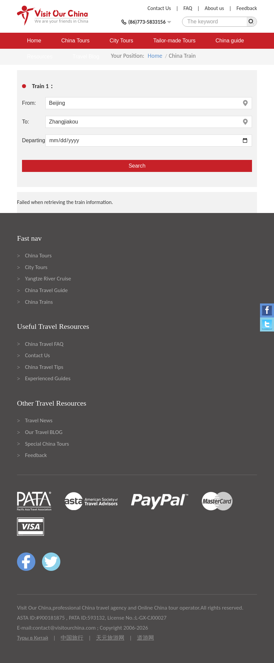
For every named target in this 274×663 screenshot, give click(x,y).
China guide (230, 40)
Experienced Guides (47, 378)
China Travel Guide (46, 290)
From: (29, 103)
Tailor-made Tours (174, 40)
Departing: (33, 140)
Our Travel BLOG (43, 432)
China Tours (75, 40)
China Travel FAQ (44, 344)
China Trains (39, 301)
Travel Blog (85, 56)
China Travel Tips (44, 367)
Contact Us (159, 8)
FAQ (187, 8)
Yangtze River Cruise (48, 278)
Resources (39, 56)
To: (25, 122)
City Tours (121, 40)
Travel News (38, 420)
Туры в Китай (32, 637)
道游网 (145, 637)
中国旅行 (72, 637)
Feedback (246, 8)
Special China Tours (47, 443)
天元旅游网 (110, 637)
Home (34, 40)
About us (214, 8)
